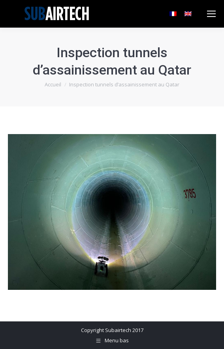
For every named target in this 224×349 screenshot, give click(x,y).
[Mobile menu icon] (211, 14)
